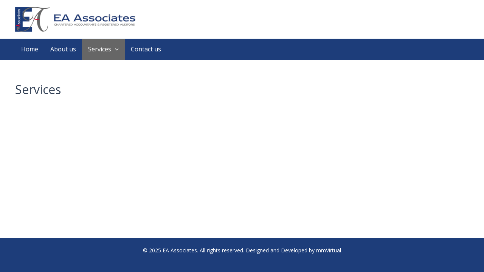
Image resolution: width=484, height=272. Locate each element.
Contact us (146, 49)
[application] (115, 49)
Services (103, 49)
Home (29, 49)
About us (63, 49)
